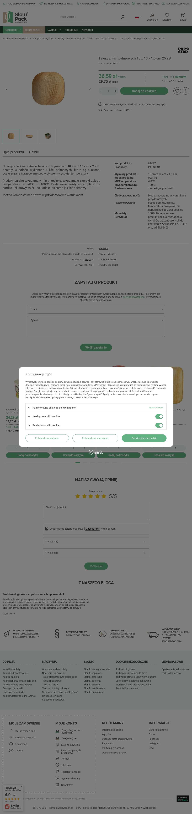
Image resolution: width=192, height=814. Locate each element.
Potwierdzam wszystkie (144, 438)
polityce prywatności (59, 388)
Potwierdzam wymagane (95, 438)
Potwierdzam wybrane (47, 438)
